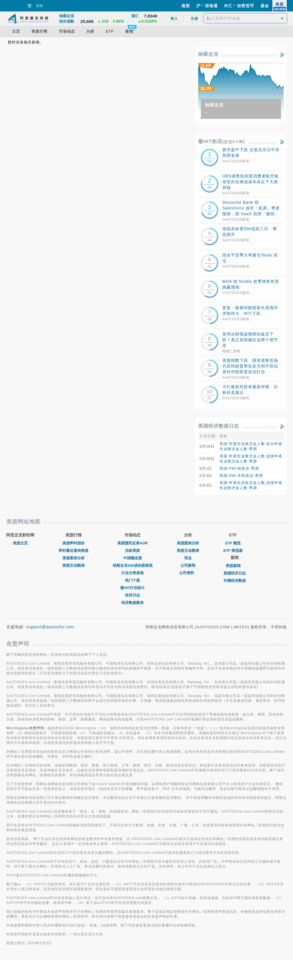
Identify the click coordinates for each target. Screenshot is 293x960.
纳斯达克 (208, 54)
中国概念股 (132, 558)
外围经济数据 (234, 580)
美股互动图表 (73, 565)
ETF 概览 (233, 543)
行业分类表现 (132, 573)
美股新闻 (234, 566)
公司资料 (188, 573)
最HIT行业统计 (132, 588)
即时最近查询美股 (73, 550)
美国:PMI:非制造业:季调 (241, 475)
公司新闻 (188, 565)
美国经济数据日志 (218, 426)
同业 (188, 558)
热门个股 (132, 580)
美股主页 (20, 543)
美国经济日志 (234, 573)
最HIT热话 (221, 141)
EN (39, 5)
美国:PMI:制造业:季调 (239, 468)
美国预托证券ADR (132, 543)
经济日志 (132, 595)
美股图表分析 (73, 558)
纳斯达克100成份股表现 (133, 565)
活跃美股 (132, 550)
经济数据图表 (132, 603)
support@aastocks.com (50, 627)
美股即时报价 (73, 543)
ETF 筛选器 (233, 550)
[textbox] (245, 18)
